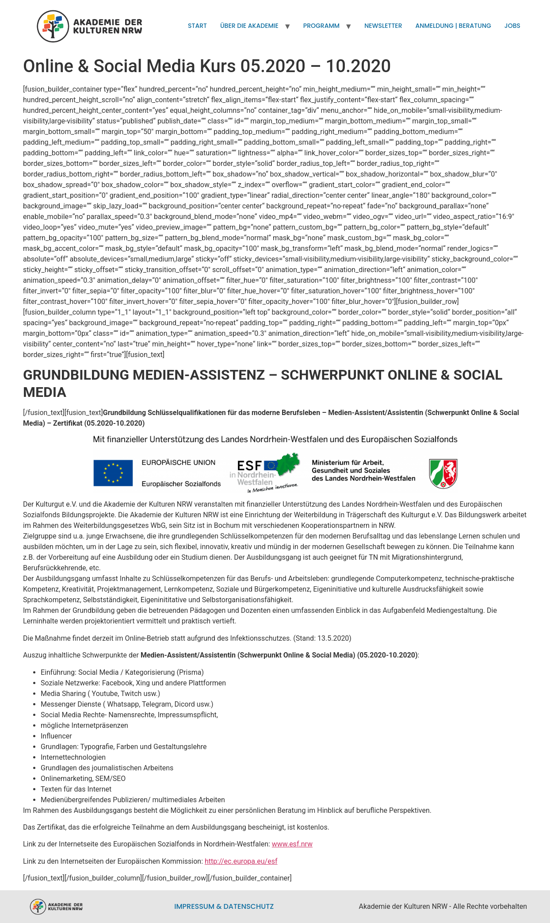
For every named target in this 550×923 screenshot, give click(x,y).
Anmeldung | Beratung (453, 25)
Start (197, 25)
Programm (321, 25)
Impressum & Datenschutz (224, 906)
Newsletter (383, 25)
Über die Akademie (249, 25)
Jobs (512, 25)
